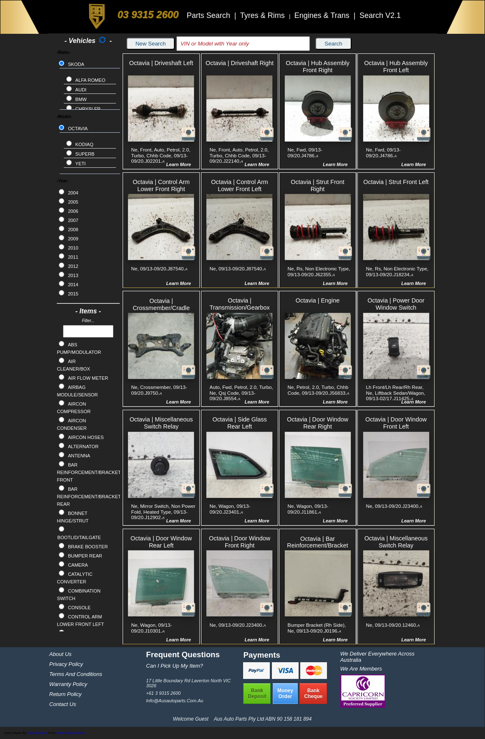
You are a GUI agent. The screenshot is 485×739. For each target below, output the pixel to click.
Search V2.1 (380, 15)
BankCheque (313, 693)
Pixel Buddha (37, 733)
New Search (151, 43)
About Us (60, 654)
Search (333, 43)
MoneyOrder (285, 693)
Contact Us (62, 704)
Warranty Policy (68, 684)
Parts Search (209, 15)
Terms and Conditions (75, 674)
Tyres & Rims (263, 15)
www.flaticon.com (70, 733)
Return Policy (65, 694)
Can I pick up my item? (174, 666)
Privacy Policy (66, 664)
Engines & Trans (323, 15)
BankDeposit (257, 693)
